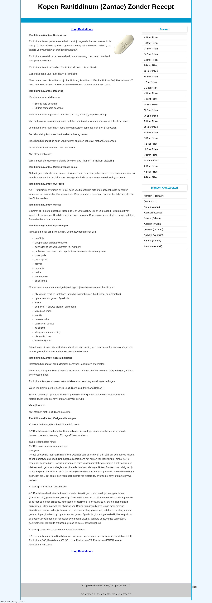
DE (82, 594)
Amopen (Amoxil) (153, 246)
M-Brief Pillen (151, 104)
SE (129, 594)
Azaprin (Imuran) (153, 224)
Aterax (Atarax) (152, 207)
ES (93, 594)
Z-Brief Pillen (151, 177)
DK (88, 594)
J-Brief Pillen (150, 88)
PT (124, 594)
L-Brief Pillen (150, 99)
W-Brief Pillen (151, 160)
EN (98, 594)
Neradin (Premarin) (154, 196)
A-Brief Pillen (151, 37)
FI (103, 594)
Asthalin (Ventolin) (153, 235)
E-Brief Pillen (151, 60)
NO (114, 594)
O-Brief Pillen (151, 116)
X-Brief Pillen (151, 166)
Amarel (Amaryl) (152, 240)
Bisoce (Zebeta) (152, 218)
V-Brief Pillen (151, 155)
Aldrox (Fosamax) (153, 212)
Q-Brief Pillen (151, 127)
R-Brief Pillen (151, 132)
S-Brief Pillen (151, 138)
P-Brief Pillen (151, 121)
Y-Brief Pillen (150, 171)
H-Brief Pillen (151, 76)
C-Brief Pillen (151, 48)
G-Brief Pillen (151, 71)
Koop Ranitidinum (82, 29)
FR (108, 594)
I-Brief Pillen (150, 82)
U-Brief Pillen (151, 149)
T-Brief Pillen (150, 144)
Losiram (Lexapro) (153, 229)
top (194, 587)
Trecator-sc (150, 201)
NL (119, 594)
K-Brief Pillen (151, 93)
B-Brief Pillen (151, 43)
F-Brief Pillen (151, 65)
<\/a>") (21, 601)
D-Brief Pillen (151, 54)
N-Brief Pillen (151, 110)
